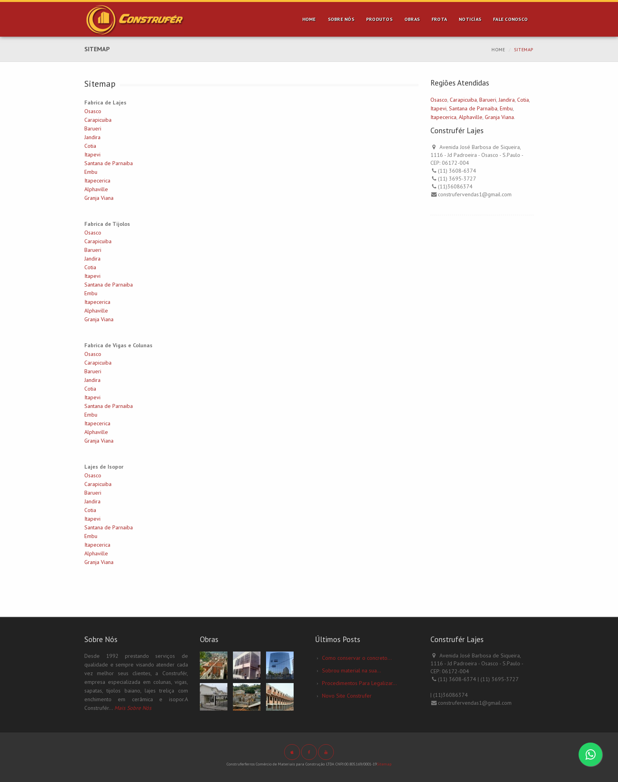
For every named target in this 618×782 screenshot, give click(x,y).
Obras (412, 19)
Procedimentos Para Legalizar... (359, 683)
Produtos (379, 19)
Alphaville (96, 189)
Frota (439, 19)
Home (309, 19)
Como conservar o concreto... (357, 657)
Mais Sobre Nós (132, 707)
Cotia (90, 145)
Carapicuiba (98, 119)
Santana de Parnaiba (108, 163)
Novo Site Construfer (347, 695)
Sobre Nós (341, 19)
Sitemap (384, 764)
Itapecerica (97, 180)
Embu (90, 171)
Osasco (92, 111)
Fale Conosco (510, 19)
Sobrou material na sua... (351, 670)
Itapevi (92, 154)
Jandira (92, 137)
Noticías (470, 19)
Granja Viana (99, 197)
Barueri (92, 128)
